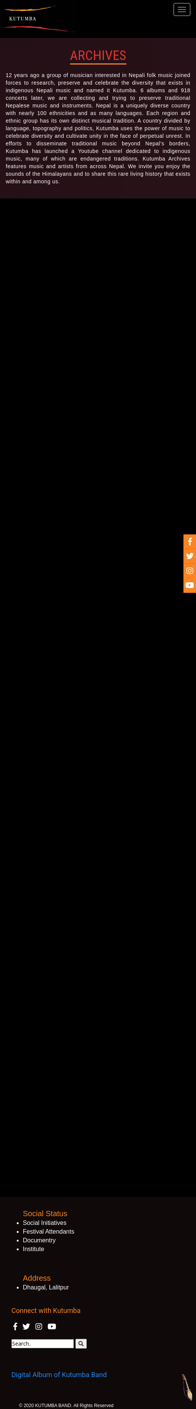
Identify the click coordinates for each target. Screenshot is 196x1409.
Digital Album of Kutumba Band (59, 1375)
